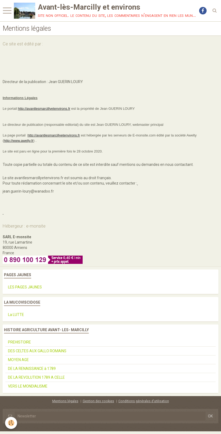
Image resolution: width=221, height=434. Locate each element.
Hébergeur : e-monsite (24, 226)
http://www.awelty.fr (18, 141)
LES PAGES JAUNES (25, 287)
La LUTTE (16, 314)
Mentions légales (65, 401)
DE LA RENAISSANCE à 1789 (32, 368)
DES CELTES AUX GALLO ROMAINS (37, 351)
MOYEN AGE (18, 360)
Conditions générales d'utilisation (143, 401)
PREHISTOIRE (19, 342)
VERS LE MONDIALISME (27, 386)
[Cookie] (11, 423)
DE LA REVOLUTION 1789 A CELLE (36, 377)
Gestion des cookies (98, 401)
